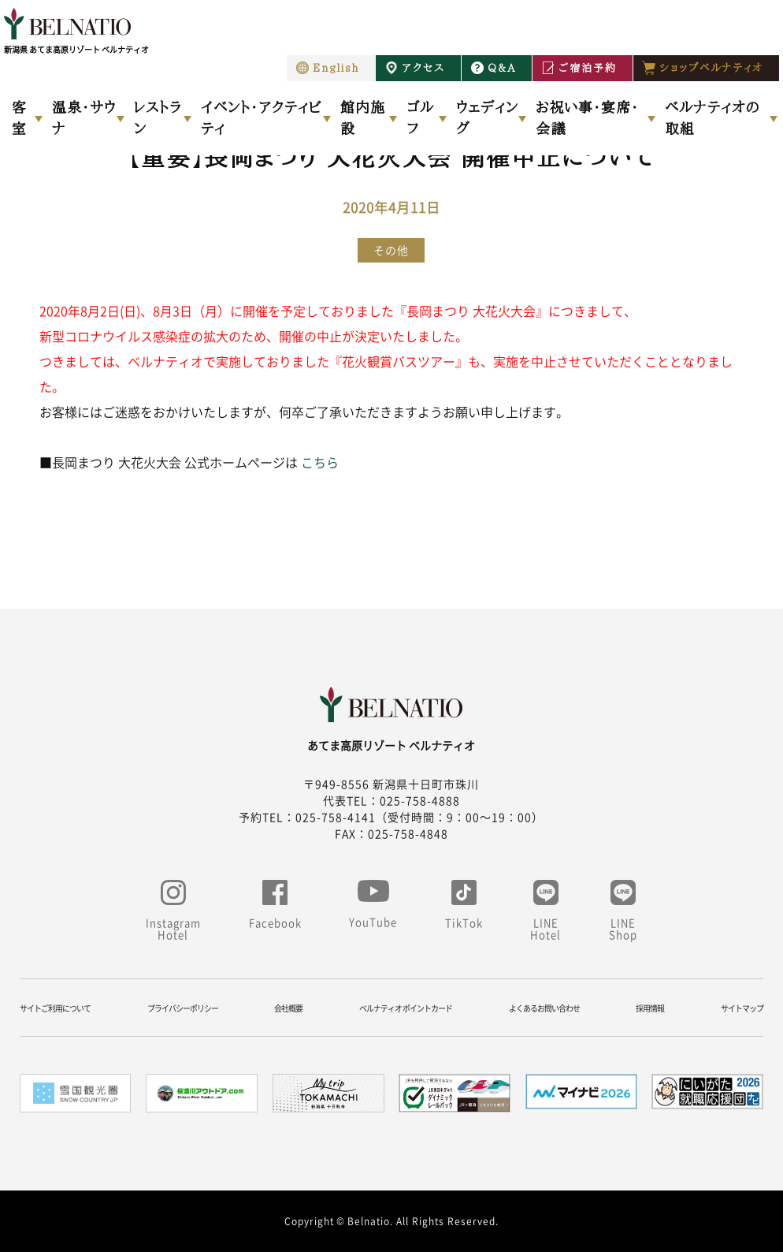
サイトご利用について (55, 1008)
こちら (320, 462)
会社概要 (288, 1008)
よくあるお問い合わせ (544, 1008)
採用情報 (650, 1008)
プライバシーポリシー (182, 1008)
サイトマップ (742, 1008)
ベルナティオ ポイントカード (405, 1008)
